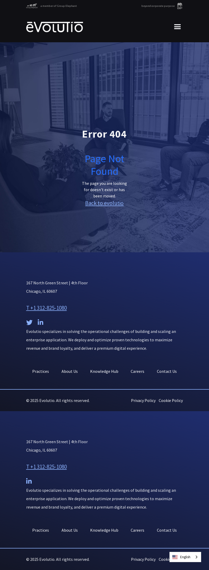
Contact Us (167, 371)
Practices (40, 371)
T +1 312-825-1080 (46, 307)
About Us (70, 371)
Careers (137, 371)
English (181, 557)
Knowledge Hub (104, 371)
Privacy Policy (143, 400)
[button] (175, 27)
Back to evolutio (104, 203)
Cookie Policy (171, 400)
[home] (54, 27)
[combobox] (185, 557)
